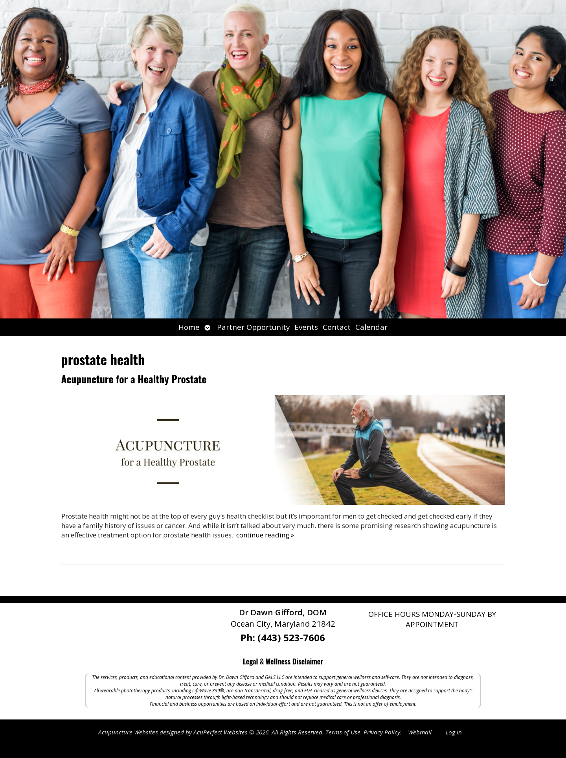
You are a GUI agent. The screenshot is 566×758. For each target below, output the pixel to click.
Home (189, 327)
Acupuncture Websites (128, 732)
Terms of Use (342, 732)
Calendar (371, 327)
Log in (454, 732)
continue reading (265, 534)
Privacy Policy (382, 732)
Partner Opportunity (253, 327)
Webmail (420, 732)
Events (306, 327)
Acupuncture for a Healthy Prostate (134, 379)
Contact (337, 327)
